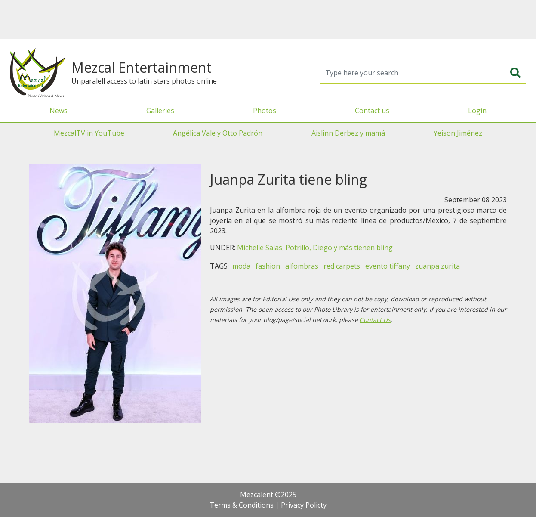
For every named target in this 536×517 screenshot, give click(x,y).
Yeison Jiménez (458, 133)
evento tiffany (387, 266)
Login (477, 110)
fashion (268, 266)
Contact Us (375, 320)
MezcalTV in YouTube (89, 133)
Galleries (160, 110)
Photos (264, 110)
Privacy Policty (304, 505)
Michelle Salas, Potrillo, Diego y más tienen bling (315, 247)
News (58, 110)
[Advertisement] (268, 19)
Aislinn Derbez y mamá (348, 133)
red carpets (341, 266)
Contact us (372, 110)
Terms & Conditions (241, 505)
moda (241, 266)
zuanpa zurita (437, 266)
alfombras (301, 266)
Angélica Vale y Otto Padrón (217, 133)
